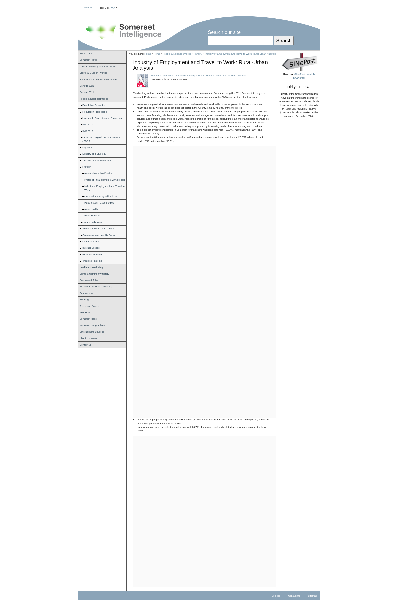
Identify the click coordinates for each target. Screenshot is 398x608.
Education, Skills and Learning (96, 286)
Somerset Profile (89, 59)
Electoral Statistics (92, 254)
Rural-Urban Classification (98, 173)
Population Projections (94, 111)
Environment (86, 293)
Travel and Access (90, 306)
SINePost (85, 312)
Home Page (86, 53)
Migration (87, 147)
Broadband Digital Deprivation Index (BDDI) (102, 139)
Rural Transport (92, 215)
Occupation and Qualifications (100, 196)
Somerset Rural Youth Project (98, 228)
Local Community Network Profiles (98, 66)
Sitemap (312, 595)
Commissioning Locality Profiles (99, 234)
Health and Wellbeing (91, 267)
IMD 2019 (87, 131)
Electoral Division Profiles (93, 72)
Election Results (88, 338)
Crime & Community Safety (94, 273)
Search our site (224, 32)
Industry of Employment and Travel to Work (104, 188)
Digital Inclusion (91, 241)
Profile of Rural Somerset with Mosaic (104, 179)
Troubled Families (92, 260)
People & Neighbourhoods (94, 98)
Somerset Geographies (92, 325)
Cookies (276, 595)
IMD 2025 (87, 124)
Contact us (85, 344)
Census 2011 (87, 92)
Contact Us (294, 595)
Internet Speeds (91, 247)
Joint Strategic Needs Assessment (98, 79)
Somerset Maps (88, 318)
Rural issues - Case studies (99, 202)
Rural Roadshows (92, 222)
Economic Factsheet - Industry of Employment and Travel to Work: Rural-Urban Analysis (198, 75)
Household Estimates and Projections (102, 118)
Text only (87, 7)
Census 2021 (87, 85)
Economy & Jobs (89, 280)
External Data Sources (92, 331)
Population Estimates (93, 105)
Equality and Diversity (94, 153)
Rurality (86, 166)
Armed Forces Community (96, 160)
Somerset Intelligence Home (124, 31)
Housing (84, 299)
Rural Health (91, 209)
